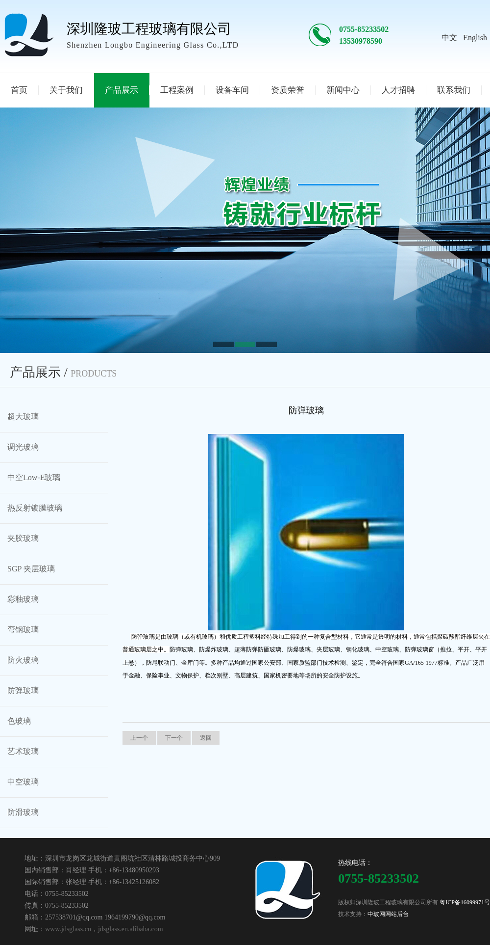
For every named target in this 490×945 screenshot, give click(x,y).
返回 (206, 737)
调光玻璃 (23, 447)
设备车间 (232, 90)
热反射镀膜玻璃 (34, 508)
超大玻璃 (23, 416)
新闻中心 (343, 90)
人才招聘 (398, 90)
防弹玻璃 (23, 690)
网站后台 (397, 914)
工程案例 (177, 90)
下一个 (174, 737)
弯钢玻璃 (23, 629)
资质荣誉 (287, 90)
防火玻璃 (23, 660)
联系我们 (453, 90)
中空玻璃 (23, 782)
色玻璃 (19, 721)
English (475, 37)
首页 (19, 90)
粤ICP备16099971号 (465, 902)
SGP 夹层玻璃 (31, 569)
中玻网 (376, 914)
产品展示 (121, 90)
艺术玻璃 (23, 751)
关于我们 (66, 90)
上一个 (139, 737)
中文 (449, 37)
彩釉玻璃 (23, 599)
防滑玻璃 (23, 812)
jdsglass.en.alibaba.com (130, 929)
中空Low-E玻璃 (33, 477)
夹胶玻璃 (23, 538)
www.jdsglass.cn (68, 929)
